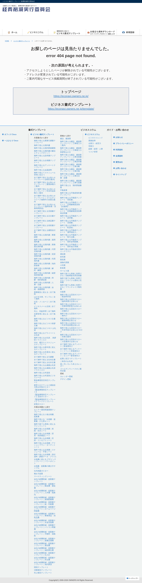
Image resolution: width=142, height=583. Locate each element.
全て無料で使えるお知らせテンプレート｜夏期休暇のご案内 (44, 184)
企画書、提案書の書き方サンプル (44, 467)
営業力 (91, 146)
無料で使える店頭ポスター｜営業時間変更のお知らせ (71, 305)
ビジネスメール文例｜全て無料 (44, 307)
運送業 (62, 254)
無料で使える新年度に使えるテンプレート (44, 348)
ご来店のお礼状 (66, 361)
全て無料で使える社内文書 (44, 360)
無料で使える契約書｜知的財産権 (44, 265)
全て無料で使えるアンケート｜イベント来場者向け (71, 350)
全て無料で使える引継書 (44, 357)
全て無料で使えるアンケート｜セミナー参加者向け (71, 355)
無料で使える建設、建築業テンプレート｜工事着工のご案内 (71, 143)
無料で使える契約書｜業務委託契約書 (44, 246)
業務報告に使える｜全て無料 (44, 293)
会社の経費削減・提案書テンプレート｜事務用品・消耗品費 (44, 516)
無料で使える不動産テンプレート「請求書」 (71, 217)
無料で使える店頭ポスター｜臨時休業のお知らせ (71, 300)
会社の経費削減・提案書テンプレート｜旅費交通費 (44, 540)
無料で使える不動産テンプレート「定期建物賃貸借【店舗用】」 (71, 204)
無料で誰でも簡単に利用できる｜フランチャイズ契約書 (71, 287)
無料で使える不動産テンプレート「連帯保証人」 (71, 231)
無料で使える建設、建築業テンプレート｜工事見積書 (71, 156)
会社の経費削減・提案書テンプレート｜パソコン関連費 (44, 527)
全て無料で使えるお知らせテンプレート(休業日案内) (44, 178)
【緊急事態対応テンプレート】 (44, 391)
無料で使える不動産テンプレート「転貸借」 (71, 226)
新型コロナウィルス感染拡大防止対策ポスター (44, 386)
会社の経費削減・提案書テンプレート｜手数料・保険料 (44, 534)
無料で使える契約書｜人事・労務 (44, 284)
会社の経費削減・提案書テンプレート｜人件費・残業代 (44, 493)
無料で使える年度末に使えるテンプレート (44, 353)
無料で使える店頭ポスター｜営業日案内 (71, 336)
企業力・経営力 (94, 143)
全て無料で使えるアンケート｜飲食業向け (71, 345)
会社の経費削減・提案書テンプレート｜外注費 (44, 559)
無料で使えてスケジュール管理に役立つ (44, 174)
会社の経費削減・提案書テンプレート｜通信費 (44, 544)
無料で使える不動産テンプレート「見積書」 (71, 222)
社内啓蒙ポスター (41, 471)
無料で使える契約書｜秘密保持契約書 (44, 274)
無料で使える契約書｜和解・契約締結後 (44, 279)
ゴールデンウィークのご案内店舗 (71, 370)
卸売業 (62, 257)
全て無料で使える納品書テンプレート (44, 222)
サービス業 (64, 271)
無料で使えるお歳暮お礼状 (44, 365)
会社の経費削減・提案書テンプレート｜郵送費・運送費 (44, 486)
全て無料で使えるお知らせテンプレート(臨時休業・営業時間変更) (45, 206)
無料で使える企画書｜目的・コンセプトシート (44, 439)
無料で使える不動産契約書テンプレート (71, 194)
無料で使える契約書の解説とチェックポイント (44, 152)
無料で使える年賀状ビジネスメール (44, 377)
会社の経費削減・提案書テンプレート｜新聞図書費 (44, 498)
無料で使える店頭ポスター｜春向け (71, 315)
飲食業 (62, 268)
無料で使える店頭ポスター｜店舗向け (71, 310)
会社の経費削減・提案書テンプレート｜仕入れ (44, 554)
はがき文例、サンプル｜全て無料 (44, 298)
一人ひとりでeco (11, 141)
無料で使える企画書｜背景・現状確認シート (44, 435)
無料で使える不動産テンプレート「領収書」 (71, 199)
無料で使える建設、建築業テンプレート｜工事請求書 (71, 161)
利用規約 (119, 150)
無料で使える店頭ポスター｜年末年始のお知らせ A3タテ (71, 330)
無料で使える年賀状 (42, 373)
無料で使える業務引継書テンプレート (44, 142)
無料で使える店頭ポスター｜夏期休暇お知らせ (71, 319)
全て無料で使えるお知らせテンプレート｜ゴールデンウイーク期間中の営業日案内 (44, 199)
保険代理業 (64, 262)
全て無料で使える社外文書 (44, 362)
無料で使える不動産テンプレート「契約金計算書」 (71, 246)
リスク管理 (92, 152)
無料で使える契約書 (42, 145)
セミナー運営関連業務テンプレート (44, 411)
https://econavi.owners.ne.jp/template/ (71, 108)
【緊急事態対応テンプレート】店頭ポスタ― (44, 396)
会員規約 (119, 156)
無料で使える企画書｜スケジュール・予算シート (44, 451)
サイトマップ (121, 174)
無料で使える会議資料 (43, 170)
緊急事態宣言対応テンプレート (44, 381)
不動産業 (63, 190)
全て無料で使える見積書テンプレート (44, 212)
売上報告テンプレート (43, 573)
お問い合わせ (121, 168)
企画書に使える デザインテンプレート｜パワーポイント (45, 461)
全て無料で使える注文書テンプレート (44, 217)
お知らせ (119, 137)
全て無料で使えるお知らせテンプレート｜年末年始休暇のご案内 (44, 191)
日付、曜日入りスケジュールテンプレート (44, 344)
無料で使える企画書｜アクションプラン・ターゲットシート (44, 445)
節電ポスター (39, 404)
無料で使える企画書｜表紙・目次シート (44, 430)
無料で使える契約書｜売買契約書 (44, 260)
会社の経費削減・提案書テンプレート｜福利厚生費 (44, 549)
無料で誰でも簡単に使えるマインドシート (44, 425)
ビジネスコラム (93, 134)
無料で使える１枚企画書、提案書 (44, 415)
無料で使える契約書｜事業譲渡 (44, 236)
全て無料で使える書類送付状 (44, 231)
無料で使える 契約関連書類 (71, 186)
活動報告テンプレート (43, 570)
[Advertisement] (90, 21)
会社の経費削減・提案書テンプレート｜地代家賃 (44, 563)
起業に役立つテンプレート (71, 359)
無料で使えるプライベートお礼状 (44, 334)
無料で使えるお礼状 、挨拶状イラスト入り (45, 339)
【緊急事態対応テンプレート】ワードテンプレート (44, 400)
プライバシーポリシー (124, 143)
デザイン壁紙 (65, 379)
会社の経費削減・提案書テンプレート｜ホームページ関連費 (44, 509)
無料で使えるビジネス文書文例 (44, 320)
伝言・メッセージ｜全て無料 (44, 303)
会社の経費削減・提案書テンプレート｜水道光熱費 (44, 521)
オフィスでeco (10, 134)
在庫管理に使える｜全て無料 (44, 315)
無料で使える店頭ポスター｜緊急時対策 (71, 296)
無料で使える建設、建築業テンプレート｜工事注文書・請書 (71, 176)
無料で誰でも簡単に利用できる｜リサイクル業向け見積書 (71, 280)
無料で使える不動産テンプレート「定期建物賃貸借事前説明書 (71, 211)
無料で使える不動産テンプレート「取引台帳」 (71, 236)
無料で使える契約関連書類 (44, 148)
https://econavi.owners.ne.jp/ (71, 96)
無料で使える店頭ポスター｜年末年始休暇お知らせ (71, 324)
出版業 (62, 292)
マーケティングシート (43, 476)
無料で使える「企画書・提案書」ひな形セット (44, 420)
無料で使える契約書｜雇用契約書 (44, 241)
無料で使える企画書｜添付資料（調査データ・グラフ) (45, 455)
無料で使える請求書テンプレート (44, 157)
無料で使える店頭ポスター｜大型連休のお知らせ (71, 340)
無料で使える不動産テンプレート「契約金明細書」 (71, 241)
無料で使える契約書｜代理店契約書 (44, 250)
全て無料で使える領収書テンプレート (44, 226)
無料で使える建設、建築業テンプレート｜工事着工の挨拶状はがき (71, 150)
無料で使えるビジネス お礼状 (45, 329)
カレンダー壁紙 (66, 376)
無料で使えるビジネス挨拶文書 (44, 324)
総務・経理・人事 (95, 149)
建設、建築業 (65, 139)
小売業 (62, 265)
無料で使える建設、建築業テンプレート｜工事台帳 (71, 165)
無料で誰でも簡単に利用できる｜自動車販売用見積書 (71, 275)
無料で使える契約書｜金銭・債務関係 (44, 288)
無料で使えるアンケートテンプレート (44, 166)
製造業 (62, 260)
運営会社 (119, 162)
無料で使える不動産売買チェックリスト (71, 250)
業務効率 (92, 141)
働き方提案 (38, 474)
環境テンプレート (41, 567)
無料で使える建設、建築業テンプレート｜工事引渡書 (71, 182)
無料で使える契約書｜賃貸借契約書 (44, 255)
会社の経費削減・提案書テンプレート (44, 480)
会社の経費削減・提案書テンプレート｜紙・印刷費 (44, 503)
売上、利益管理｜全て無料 (44, 311)
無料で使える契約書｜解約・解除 (44, 269)
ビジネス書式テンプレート (21, 41)
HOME (7, 41)
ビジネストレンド (95, 138)
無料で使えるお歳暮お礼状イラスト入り (44, 369)
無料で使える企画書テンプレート (44, 161)
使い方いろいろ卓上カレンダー (71, 365)
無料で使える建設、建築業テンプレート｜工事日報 (71, 170)
